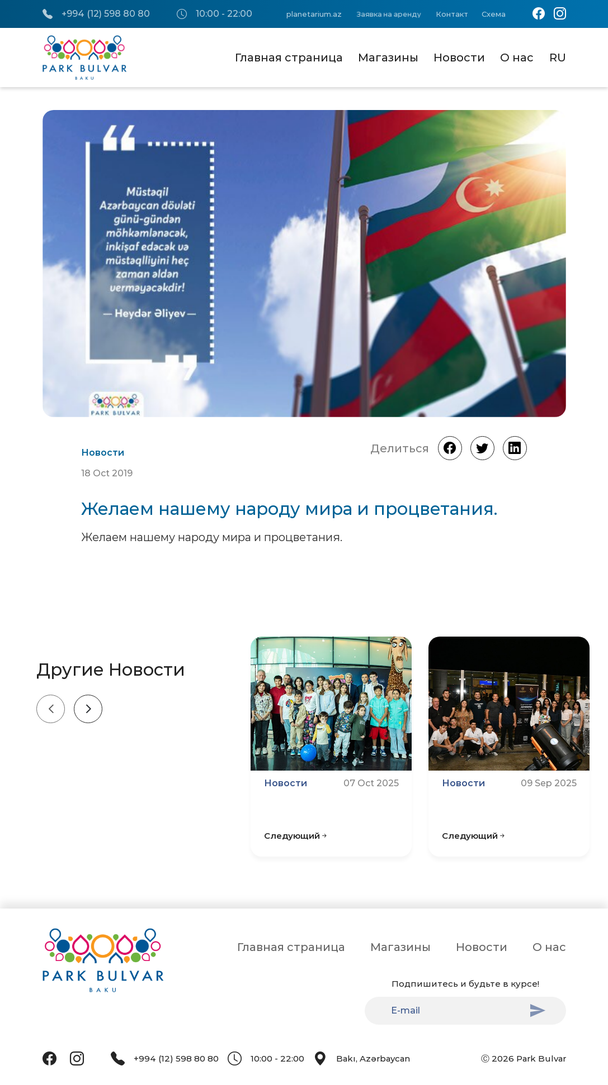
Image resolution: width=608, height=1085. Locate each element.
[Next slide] (88, 709)
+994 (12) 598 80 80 (96, 14)
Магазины (388, 57)
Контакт (452, 14)
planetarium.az (314, 14)
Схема (494, 14)
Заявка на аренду (388, 14)
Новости (459, 57)
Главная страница (289, 57)
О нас (517, 57)
